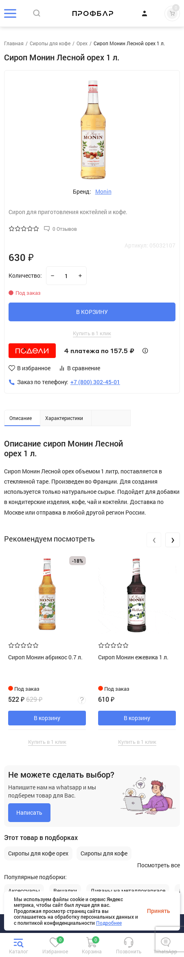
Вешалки (65, 891)
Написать (29, 812)
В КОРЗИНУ (92, 312)
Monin (103, 191)
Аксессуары (24, 891)
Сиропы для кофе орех (38, 853)
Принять (158, 911)
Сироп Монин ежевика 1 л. (133, 657)
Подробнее (109, 922)
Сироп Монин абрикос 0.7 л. (45, 657)
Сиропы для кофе (104, 853)
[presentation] (154, 540)
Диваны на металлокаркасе (127, 891)
